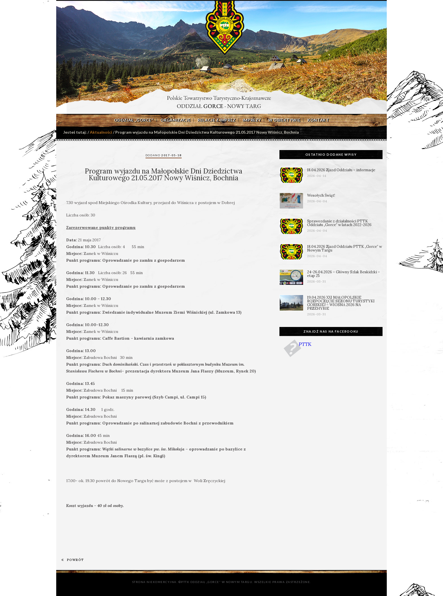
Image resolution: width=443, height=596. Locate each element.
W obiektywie (284, 120)
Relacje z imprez (216, 120)
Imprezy (252, 120)
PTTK (305, 344)
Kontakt (318, 120)
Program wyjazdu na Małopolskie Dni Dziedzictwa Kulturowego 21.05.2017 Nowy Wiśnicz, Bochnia (163, 174)
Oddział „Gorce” (133, 120)
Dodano (164, 155)
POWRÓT (72, 560)
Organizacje (175, 120)
